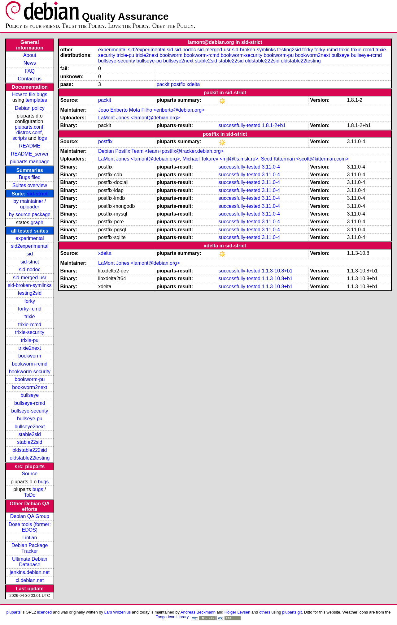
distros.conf (29, 132)
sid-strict (37, 193)
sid (30, 253)
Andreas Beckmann (198, 612)
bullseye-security (29, 410)
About (29, 55)
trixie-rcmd (29, 324)
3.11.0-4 (271, 166)
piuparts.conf (29, 127)
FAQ (30, 71)
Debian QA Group (29, 516)
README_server (30, 153)
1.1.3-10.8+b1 (277, 270)
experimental (29, 238)
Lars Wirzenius (117, 612)
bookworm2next (29, 387)
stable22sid (29, 442)
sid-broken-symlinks (29, 285)
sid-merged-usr (29, 277)
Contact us (29, 78)
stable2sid (30, 434)
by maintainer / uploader (29, 204)
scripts (19, 138)
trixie (29, 316)
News (30, 63)
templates (36, 100)
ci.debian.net (29, 580)
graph (37, 222)
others (264, 612)
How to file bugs (29, 94)
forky (29, 301)
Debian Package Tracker (29, 548)
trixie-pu (29, 340)
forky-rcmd (29, 308)
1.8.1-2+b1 (274, 125)
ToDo (29, 495)
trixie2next (29, 348)
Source (29, 473)
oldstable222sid (29, 450)
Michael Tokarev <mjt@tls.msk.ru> (220, 158)
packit (163, 84)
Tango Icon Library (172, 616)
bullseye (29, 395)
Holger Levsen (238, 612)
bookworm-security (29, 371)
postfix (178, 84)
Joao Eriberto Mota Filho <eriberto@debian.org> (151, 110)
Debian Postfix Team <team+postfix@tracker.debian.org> (161, 151)
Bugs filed (30, 177)
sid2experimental (29, 246)
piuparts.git (292, 612)
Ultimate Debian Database (29, 561)
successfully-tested (239, 125)
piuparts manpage (30, 161)
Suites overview (29, 185)
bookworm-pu (30, 379)
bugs (43, 481)
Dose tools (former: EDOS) (30, 527)
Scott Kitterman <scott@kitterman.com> (305, 158)
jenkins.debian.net (30, 572)
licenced (44, 612)
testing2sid (30, 293)
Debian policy (30, 108)
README (29, 145)
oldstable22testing (30, 457)
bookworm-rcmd (29, 363)
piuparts (13, 612)
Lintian (29, 537)
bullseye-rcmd (29, 403)
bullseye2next (30, 426)
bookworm (29, 355)
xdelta (193, 84)
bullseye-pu (29, 418)
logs (42, 138)
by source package (29, 214)
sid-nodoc (29, 269)
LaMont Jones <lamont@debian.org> (139, 117)
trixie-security (29, 332)
